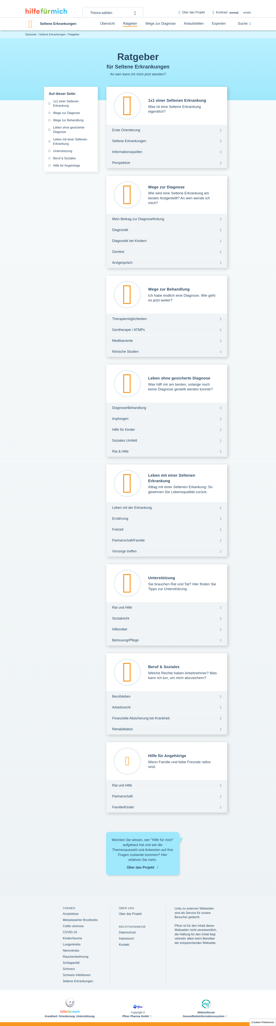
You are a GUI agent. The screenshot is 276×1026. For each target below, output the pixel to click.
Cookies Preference (262, 1022)
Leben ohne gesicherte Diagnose (68, 130)
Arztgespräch (122, 263)
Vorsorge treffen (124, 551)
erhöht (247, 12)
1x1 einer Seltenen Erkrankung (66, 103)
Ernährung (120, 518)
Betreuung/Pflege (125, 640)
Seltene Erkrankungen (52, 34)
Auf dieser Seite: (62, 94)
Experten (219, 23)
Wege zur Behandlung (68, 120)
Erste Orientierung (126, 130)
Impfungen (120, 419)
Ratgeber (130, 23)
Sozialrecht (120, 618)
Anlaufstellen (194, 23)
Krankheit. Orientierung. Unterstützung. (70, 1016)
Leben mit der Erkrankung (132, 508)
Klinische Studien (125, 351)
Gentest (118, 252)
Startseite (31, 34)
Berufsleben (121, 696)
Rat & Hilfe (120, 451)
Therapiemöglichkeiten (129, 319)
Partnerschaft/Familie (128, 540)
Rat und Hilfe (122, 607)
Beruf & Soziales (64, 158)
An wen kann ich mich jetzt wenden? (138, 74)
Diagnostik (120, 230)
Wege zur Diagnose (160, 23)
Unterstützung (62, 151)
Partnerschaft (122, 796)
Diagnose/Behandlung (129, 408)
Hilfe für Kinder (123, 430)
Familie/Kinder (123, 807)
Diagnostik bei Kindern (129, 241)
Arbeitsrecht (121, 707)
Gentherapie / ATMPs (128, 330)
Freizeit (117, 529)
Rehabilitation (122, 729)
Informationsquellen (127, 152)
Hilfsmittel (119, 629)
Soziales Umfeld (124, 440)
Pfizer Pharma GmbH (135, 1016)
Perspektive (121, 163)
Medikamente (122, 341)
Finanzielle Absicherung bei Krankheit (141, 718)
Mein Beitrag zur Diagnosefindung (138, 219)
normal (233, 12)
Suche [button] (244, 24)
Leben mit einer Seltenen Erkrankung (70, 141)
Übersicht (107, 23)
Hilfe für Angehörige (66, 165)
